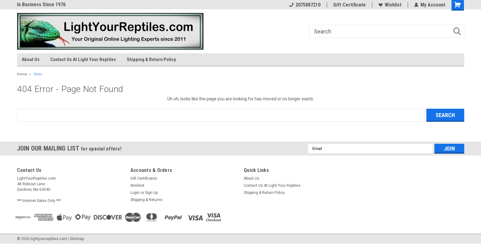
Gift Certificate (349, 5)
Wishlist (390, 5)
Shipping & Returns (146, 200)
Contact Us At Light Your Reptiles (83, 59)
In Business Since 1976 (41, 4)
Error (38, 74)
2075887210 (304, 5)
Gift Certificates (143, 178)
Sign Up (151, 192)
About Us (30, 59)
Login (135, 192)
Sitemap (77, 239)
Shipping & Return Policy (151, 59)
